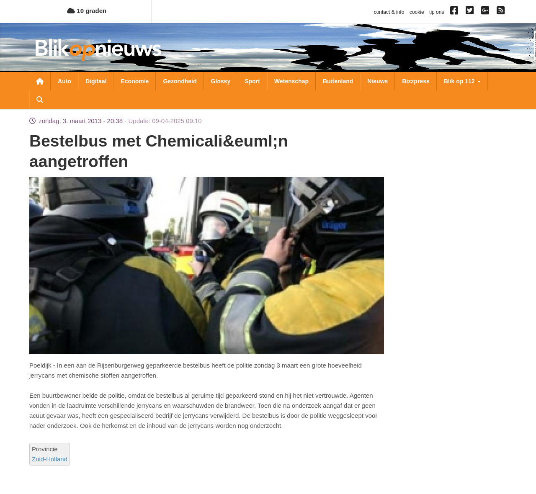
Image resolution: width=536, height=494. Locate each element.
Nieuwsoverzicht (39, 81)
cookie (417, 12)
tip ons (436, 12)
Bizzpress (415, 81)
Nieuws (377, 81)
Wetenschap (291, 81)
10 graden (86, 10)
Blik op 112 (462, 81)
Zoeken (40, 99)
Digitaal (96, 81)
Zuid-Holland (49, 459)
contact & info (389, 12)
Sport (252, 81)
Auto (64, 81)
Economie (135, 81)
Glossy (221, 81)
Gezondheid (179, 81)
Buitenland (338, 81)
